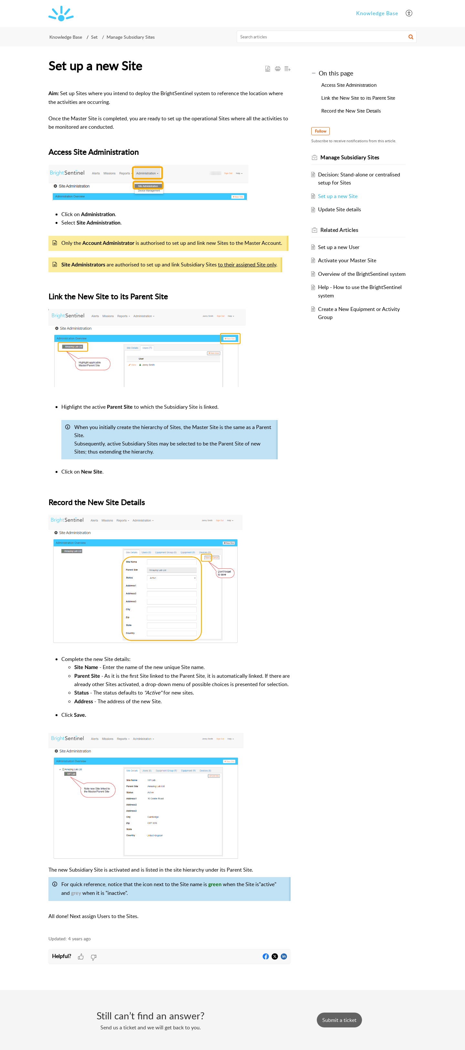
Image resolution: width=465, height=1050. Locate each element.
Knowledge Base (65, 37)
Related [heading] (339, 230)
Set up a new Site (337, 196)
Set (94, 37)
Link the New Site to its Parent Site (358, 98)
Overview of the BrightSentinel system (362, 273)
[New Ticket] (339, 1020)
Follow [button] (320, 131)
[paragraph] (169, 505)
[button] (409, 13)
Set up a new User (338, 247)
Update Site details (339, 209)
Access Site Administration (349, 85)
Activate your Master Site (347, 260)
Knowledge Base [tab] (377, 13)
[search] (327, 37)
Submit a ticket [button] (339, 1020)
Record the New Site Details (351, 110)
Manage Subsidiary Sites (131, 37)
